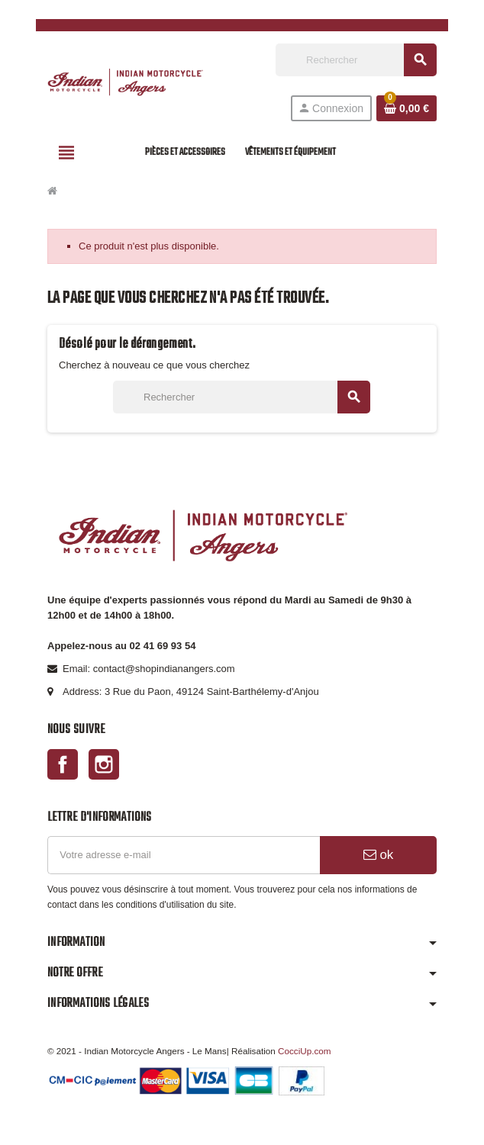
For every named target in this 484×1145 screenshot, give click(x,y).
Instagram (104, 764)
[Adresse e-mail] (183, 855)
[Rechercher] (356, 59)
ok (378, 854)
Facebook (62, 764)
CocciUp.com (304, 1051)
